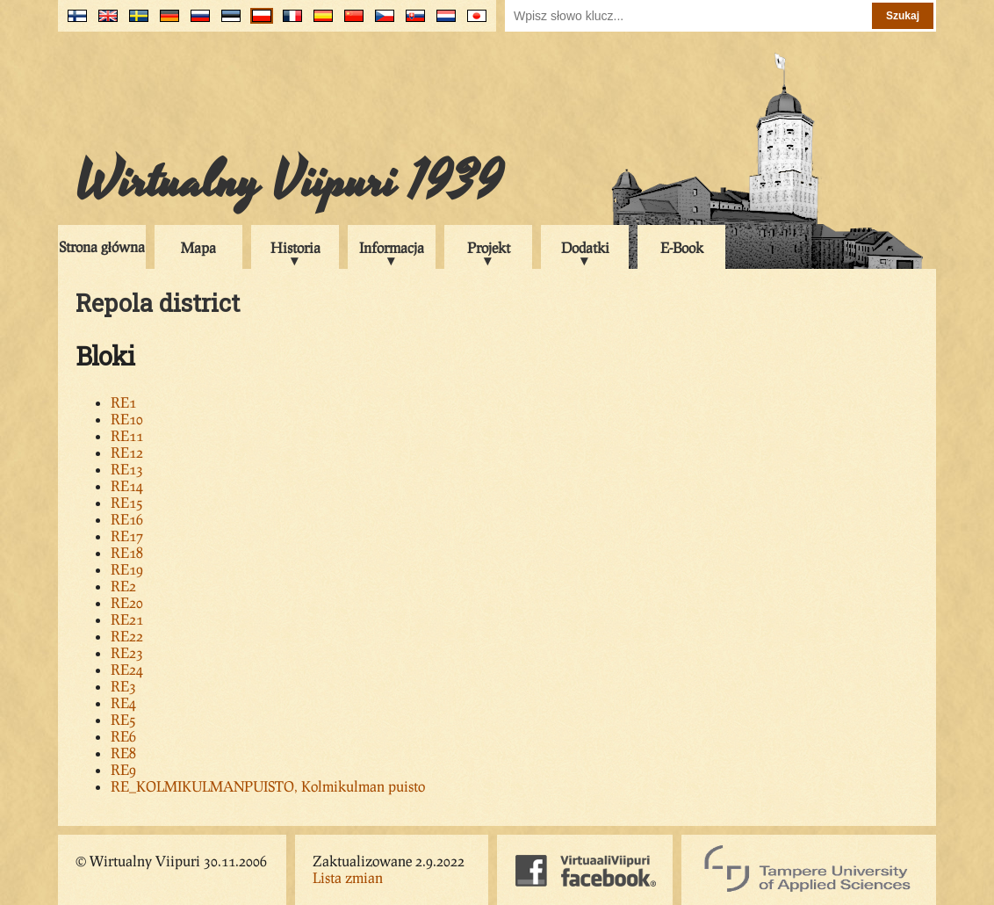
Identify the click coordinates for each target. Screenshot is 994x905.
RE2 (123, 585)
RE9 (123, 769)
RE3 (123, 685)
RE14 (127, 485)
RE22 (127, 635)
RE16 (127, 518)
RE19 (127, 569)
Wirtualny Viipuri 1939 (289, 182)
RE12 (127, 452)
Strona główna (102, 246)
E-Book (681, 247)
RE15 (127, 502)
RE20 (127, 602)
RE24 (127, 669)
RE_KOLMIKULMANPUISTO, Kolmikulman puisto (268, 786)
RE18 (127, 552)
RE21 (127, 619)
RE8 (123, 752)
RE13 (127, 468)
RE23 (127, 652)
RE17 (127, 535)
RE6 (123, 736)
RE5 (123, 719)
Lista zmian (348, 877)
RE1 (123, 402)
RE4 (123, 702)
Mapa (198, 247)
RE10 (127, 418)
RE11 (127, 435)
